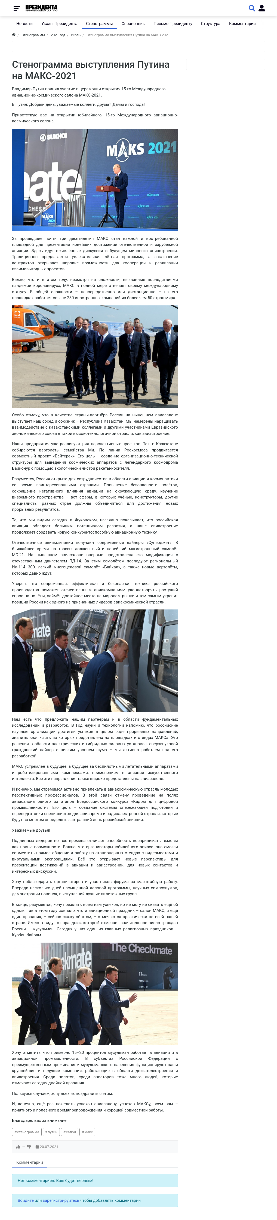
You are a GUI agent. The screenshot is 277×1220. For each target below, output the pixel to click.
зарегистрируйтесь (61, 1200)
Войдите (26, 1200)
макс (89, 1132)
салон (71, 1132)
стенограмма (28, 1132)
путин (52, 1132)
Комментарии (29, 1162)
